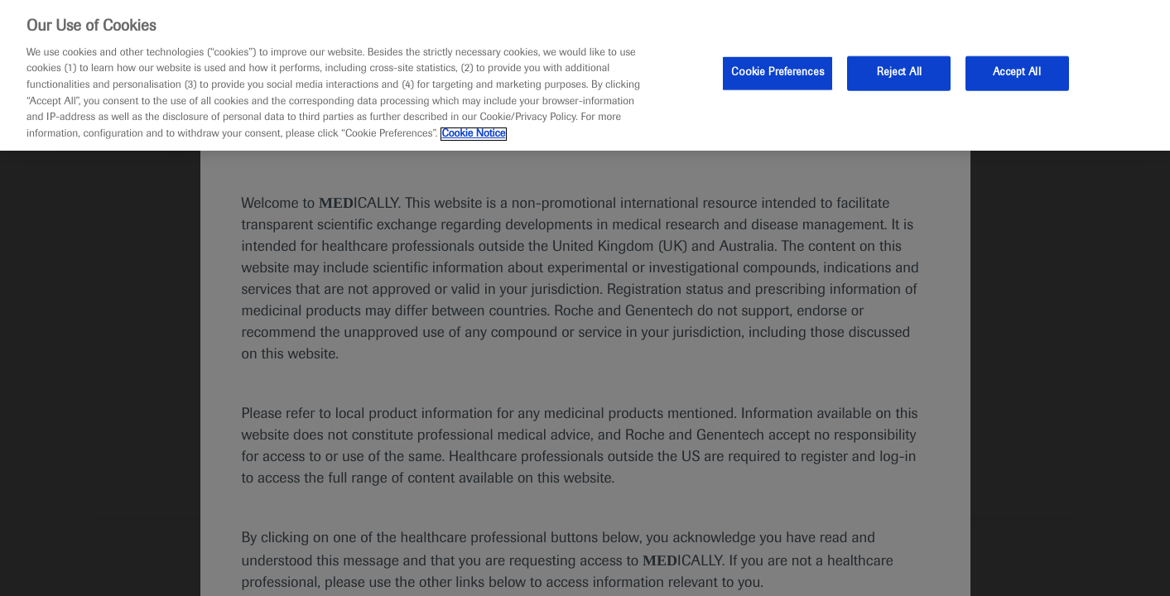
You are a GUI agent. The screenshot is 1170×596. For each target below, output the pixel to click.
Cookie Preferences (777, 73)
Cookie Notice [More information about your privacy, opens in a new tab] (474, 134)
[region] (585, 75)
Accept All (1016, 73)
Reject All (899, 73)
